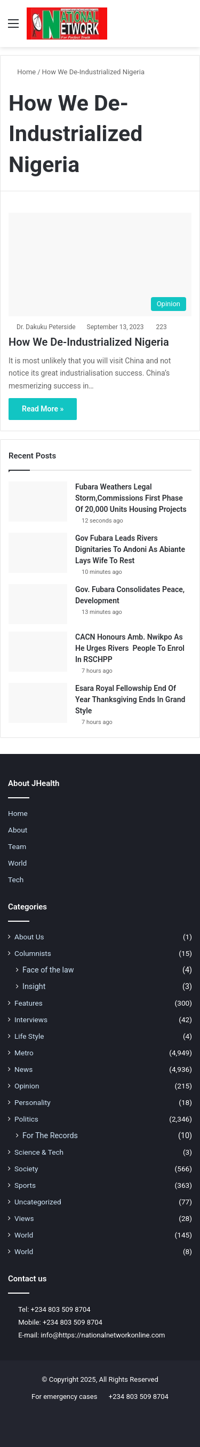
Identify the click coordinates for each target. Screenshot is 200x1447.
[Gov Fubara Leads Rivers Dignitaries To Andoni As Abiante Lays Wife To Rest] (38, 553)
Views (24, 1218)
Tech (15, 879)
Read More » (42, 408)
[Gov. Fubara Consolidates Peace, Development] (38, 604)
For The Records (50, 1135)
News (23, 1069)
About (17, 830)
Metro (24, 1052)
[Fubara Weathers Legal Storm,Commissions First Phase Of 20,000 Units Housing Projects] (38, 501)
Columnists (32, 953)
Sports (25, 1185)
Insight (33, 986)
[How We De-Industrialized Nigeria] (100, 264)
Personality (32, 1102)
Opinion (26, 1086)
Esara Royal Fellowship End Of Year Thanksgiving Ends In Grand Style (130, 699)
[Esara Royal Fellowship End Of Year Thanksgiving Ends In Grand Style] (38, 703)
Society (26, 1168)
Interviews (30, 1019)
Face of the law (48, 970)
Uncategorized (37, 1201)
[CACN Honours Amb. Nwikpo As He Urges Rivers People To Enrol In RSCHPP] (38, 652)
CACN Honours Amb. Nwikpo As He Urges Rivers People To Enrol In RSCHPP (130, 648)
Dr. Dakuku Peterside (46, 327)
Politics (26, 1119)
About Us (29, 936)
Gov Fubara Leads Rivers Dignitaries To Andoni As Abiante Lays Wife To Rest (130, 549)
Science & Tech (38, 1152)
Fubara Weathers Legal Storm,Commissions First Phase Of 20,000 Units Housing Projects (131, 498)
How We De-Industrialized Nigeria (89, 342)
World (17, 863)
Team (17, 846)
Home (22, 72)
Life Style (29, 1036)
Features (28, 1003)
